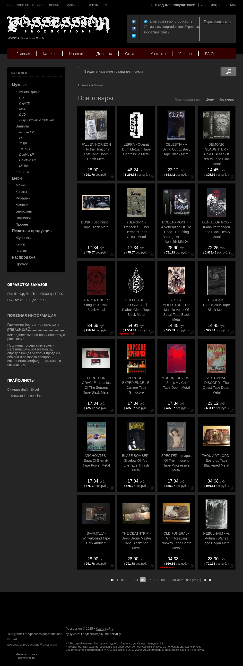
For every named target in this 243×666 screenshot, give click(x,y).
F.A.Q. (209, 53)
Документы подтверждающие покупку (93, 634)
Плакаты (23, 251)
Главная (23, 53)
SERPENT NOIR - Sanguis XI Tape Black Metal (96, 305)
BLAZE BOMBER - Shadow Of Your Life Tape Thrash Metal (136, 463)
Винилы (22, 126)
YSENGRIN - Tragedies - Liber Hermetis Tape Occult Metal (136, 229)
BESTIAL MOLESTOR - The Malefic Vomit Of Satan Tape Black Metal (177, 309)
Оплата (131, 53)
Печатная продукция (32, 231)
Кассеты (23, 172)
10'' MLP (25, 149)
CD (21, 98)
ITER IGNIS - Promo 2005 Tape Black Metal (216, 305)
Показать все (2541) (186, 580)
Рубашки (23, 198)
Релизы (185, 53)
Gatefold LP (27, 160)
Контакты (158, 53)
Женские (23, 205)
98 (163, 580)
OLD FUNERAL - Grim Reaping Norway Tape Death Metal (176, 540)
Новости (76, 53)
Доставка (104, 53)
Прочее (22, 224)
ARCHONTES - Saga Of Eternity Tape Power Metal (96, 460)
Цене (210, 99)
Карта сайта (104, 628)
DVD (22, 114)
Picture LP (26, 132)
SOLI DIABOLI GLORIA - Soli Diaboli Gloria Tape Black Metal (136, 307)
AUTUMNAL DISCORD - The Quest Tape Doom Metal (216, 385)
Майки (21, 185)
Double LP (26, 154)
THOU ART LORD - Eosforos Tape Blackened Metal (216, 460)
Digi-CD (24, 103)
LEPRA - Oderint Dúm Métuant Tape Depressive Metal (136, 149)
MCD (22, 109)
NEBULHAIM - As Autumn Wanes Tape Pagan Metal (216, 538)
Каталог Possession (26, 396)
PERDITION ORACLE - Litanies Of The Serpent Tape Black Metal (96, 385)
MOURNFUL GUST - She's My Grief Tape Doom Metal (176, 382)
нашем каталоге (93, 5)
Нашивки (23, 218)
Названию (226, 99)
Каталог (49, 53)
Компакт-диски (28, 92)
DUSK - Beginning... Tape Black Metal (96, 224)
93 (129, 580)
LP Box (24, 165)
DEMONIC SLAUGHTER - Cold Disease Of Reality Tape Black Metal (217, 154)
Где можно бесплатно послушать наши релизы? (33, 326)
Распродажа (23, 257)
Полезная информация (31, 315)
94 (136, 580)
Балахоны (24, 211)
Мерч (17, 178)
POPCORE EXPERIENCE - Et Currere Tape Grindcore (136, 385)
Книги (20, 244)
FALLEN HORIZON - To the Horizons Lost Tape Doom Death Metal (96, 152)
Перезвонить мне (217, 22)
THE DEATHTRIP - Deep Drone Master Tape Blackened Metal (136, 540)
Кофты (21, 192)
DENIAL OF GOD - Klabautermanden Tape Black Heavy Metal (216, 229)
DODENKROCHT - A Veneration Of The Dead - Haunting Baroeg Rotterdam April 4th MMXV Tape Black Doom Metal (176, 236)
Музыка (19, 85)
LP (21, 138)
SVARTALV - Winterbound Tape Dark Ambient (96, 538)
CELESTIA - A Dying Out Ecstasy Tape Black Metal (176, 149)
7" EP (23, 143)
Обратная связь (156, 32)
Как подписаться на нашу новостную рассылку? (36, 337)
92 (122, 580)
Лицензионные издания (36, 120)
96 (149, 580)
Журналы (24, 238)
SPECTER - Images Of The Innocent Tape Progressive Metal (176, 463)
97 (156, 580)
